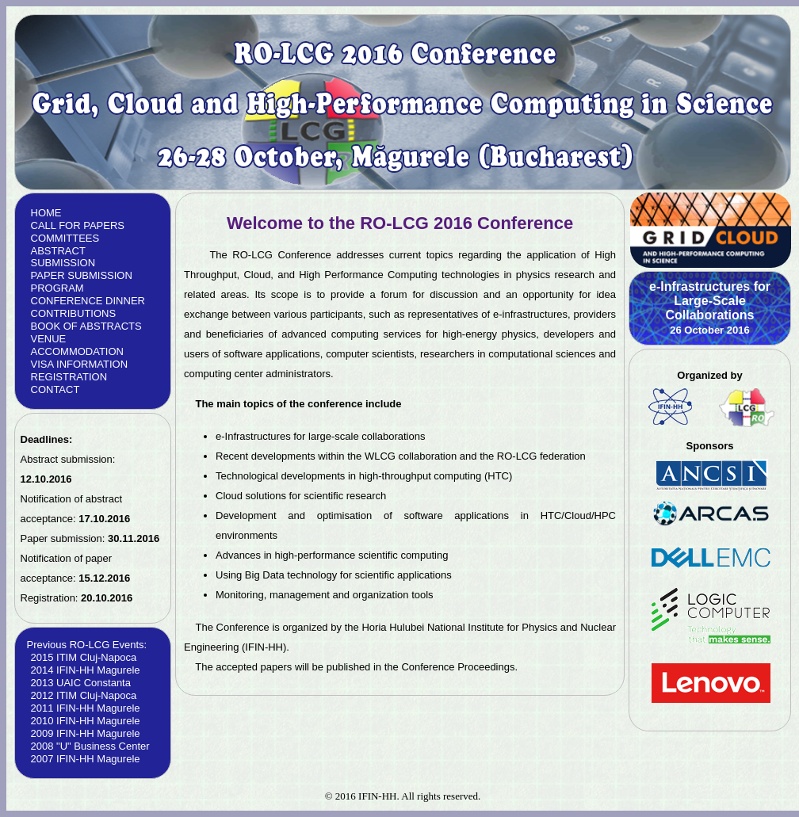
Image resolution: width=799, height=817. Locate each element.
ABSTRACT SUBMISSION (63, 257)
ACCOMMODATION (77, 351)
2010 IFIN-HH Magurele (85, 721)
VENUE (49, 339)
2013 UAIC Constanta (81, 683)
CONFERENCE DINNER (88, 301)
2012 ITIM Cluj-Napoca (84, 695)
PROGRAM (57, 288)
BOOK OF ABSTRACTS (86, 326)
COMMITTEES (65, 238)
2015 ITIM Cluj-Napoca (84, 657)
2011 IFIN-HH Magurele (85, 708)
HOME (46, 213)
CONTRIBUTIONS (74, 313)
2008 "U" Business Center (90, 746)
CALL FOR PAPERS (77, 225)
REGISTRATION (69, 377)
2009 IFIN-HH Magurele (85, 733)
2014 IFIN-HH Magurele (85, 670)
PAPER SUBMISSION (81, 275)
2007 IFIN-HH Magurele (85, 759)
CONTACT (55, 389)
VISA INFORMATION (79, 364)
